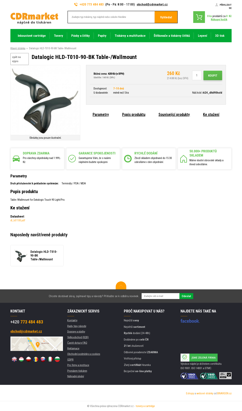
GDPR (70, 359)
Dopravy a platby (76, 331)
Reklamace (73, 348)
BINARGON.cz (224, 393)
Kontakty (72, 320)
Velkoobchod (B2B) (78, 337)
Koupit (212, 75)
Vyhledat (166, 17)
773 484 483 (26, 322)
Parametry (101, 114)
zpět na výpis (16, 59)
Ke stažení (211, 114)
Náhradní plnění (75, 376)
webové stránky (204, 393)
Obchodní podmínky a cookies (83, 354)
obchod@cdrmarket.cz (152, 4)
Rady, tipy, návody (76, 326)
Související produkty (174, 114)
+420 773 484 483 (89, 4)
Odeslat (186, 296)
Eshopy (190, 393)
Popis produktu (133, 114)
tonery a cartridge (145, 406)
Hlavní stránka (17, 48)
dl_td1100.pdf (17, 220)
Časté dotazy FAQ (77, 342)
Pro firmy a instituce (78, 365)
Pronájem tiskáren (77, 371)
